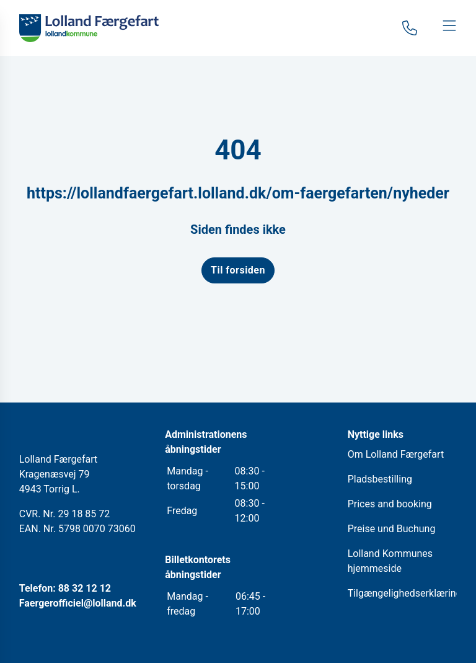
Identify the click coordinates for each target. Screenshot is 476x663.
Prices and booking (390, 504)
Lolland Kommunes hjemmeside (390, 561)
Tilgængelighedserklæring (405, 593)
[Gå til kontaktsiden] (409, 27)
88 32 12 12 (84, 588)
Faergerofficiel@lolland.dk (77, 603)
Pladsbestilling (380, 479)
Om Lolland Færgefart (396, 454)
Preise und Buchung (392, 529)
